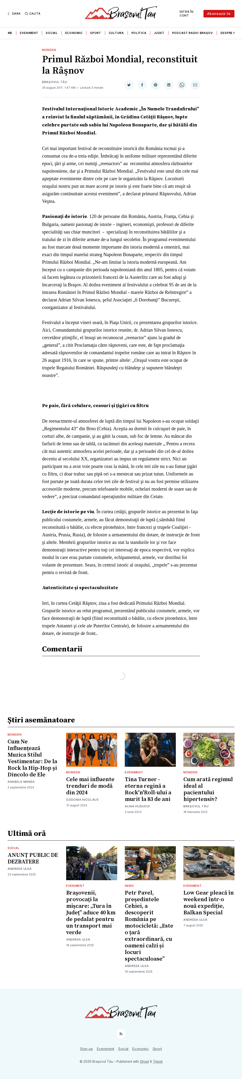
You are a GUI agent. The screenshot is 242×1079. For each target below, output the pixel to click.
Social (51, 33)
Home (7, 33)
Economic (74, 33)
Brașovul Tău (54, 82)
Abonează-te (219, 14)
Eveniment (29, 33)
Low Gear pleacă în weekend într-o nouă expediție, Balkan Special (208, 902)
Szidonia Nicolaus (82, 799)
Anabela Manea (21, 781)
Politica (139, 33)
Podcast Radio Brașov (192, 33)
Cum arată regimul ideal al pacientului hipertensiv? (208, 789)
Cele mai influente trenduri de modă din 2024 (90, 786)
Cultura (116, 33)
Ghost (144, 1061)
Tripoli (158, 1061)
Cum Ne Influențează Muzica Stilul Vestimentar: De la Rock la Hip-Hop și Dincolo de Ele (32, 758)
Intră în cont (187, 13)
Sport (95, 33)
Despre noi (229, 33)
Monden (49, 50)
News (129, 885)
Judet (159, 33)
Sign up (86, 1049)
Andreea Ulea (19, 869)
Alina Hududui (137, 806)
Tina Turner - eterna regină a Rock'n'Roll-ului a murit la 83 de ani (148, 789)
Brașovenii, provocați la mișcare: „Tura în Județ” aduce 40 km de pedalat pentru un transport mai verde (90, 912)
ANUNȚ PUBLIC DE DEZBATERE (33, 858)
